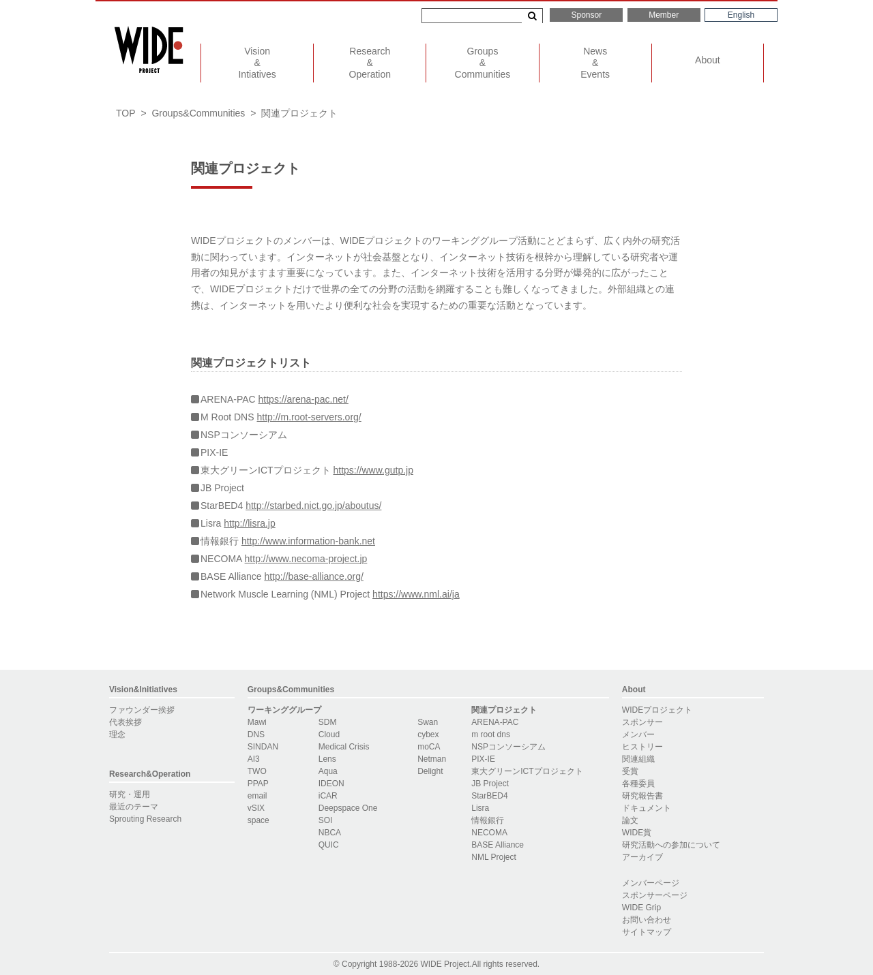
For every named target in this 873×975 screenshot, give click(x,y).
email (257, 796)
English (741, 15)
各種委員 (638, 783)
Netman (431, 759)
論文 (630, 820)
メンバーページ (650, 883)
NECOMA (489, 832)
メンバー (638, 734)
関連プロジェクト (504, 710)
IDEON (331, 783)
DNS (256, 734)
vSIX (256, 808)
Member (664, 15)
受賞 (630, 771)
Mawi (257, 722)
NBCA (330, 832)
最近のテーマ (133, 806)
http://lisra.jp (249, 523)
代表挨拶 (125, 722)
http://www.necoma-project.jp (306, 558)
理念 (117, 734)
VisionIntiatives (257, 63)
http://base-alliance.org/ (314, 576)
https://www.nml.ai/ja (416, 594)
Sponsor (586, 15)
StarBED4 (489, 796)
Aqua (328, 771)
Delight (430, 771)
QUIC (329, 845)
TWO (257, 771)
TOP (126, 113)
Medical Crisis (344, 747)
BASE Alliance (497, 845)
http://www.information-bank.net (308, 541)
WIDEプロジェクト (657, 710)
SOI (326, 820)
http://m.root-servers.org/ (308, 417)
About (707, 60)
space (258, 820)
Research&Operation (149, 774)
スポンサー (642, 722)
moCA (428, 747)
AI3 (254, 759)
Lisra (480, 808)
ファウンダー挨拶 (142, 710)
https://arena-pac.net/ (303, 399)
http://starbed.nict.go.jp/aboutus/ (313, 505)
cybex (428, 734)
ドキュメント (646, 808)
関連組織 (638, 759)
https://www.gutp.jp (373, 470)
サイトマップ (646, 932)
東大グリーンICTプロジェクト (526, 771)
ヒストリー (642, 747)
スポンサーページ (654, 895)
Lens (327, 759)
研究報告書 (642, 796)
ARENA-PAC (494, 722)
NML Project (493, 857)
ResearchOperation (370, 63)
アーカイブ (642, 857)
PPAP (258, 783)
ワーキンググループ (284, 710)
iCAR (328, 796)
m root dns (490, 734)
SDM (328, 722)
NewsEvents (595, 63)
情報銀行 (487, 820)
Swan (427, 722)
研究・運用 (129, 794)
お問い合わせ (646, 920)
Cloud (329, 734)
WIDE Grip (641, 907)
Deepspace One (348, 808)
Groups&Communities (198, 113)
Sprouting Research (145, 819)
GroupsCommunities (483, 63)
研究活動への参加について (671, 845)
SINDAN (263, 747)
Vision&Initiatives (143, 689)
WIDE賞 (636, 832)
